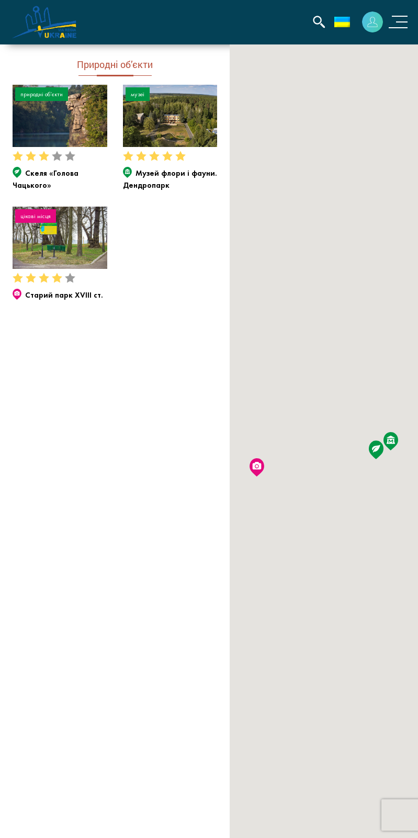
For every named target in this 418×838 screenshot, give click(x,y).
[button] (376, 449)
